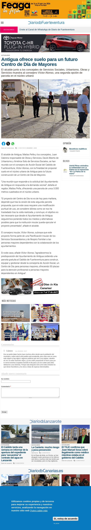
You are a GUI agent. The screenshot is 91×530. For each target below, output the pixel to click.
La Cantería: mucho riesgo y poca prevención (45, 448)
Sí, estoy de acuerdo (65, 518)
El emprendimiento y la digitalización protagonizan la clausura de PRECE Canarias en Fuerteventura (44, 332)
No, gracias (56, 523)
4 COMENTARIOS (80, 460)
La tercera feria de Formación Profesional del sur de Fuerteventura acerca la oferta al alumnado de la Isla (44, 314)
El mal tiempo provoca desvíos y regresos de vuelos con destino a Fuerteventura (14, 315)
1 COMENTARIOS (21, 148)
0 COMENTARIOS (19, 463)
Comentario (6, 386)
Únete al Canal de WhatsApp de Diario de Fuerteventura (46, 29)
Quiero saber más (39, 510)
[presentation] (18, 405)
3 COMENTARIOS (45, 452)
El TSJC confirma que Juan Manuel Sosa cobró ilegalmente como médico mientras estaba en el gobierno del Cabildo (75, 452)
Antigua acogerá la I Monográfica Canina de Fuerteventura (14, 335)
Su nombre (5, 379)
